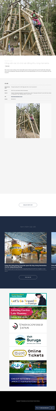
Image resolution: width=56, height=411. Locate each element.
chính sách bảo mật (44, 407)
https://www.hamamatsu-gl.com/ (16, 96)
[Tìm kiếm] (52, 6)
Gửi (51, 407)
